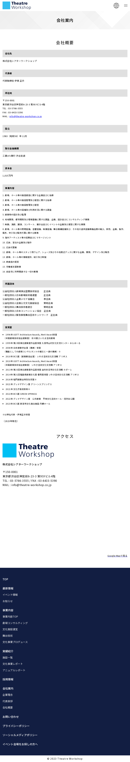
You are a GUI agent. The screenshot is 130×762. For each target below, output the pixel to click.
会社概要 (8, 707)
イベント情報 (10, 594)
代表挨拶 (8, 701)
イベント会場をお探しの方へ (20, 744)
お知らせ (8, 601)
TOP (5, 579)
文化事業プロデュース (15, 642)
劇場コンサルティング (15, 623)
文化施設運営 (10, 629)
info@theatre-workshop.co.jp (25, 116)
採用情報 (8, 679)
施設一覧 (8, 657)
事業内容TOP (10, 616)
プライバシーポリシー (16, 726)
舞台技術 (8, 635)
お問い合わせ (11, 717)
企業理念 (8, 694)
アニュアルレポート (14, 670)
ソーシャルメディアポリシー (20, 735)
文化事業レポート (13, 663)
